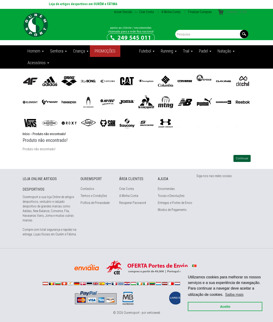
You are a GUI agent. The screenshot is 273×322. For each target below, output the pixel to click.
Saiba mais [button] (234, 294)
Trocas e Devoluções (171, 196)
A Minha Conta (170, 12)
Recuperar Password (132, 203)
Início (26, 134)
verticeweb (153, 313)
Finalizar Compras (200, 12)
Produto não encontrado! (49, 134)
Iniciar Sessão (123, 12)
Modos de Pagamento (172, 210)
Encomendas (166, 189)
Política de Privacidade (95, 203)
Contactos (87, 189)
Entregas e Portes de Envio (175, 203)
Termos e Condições (94, 196)
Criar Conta (146, 12)
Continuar (242, 158)
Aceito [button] (224, 306)
